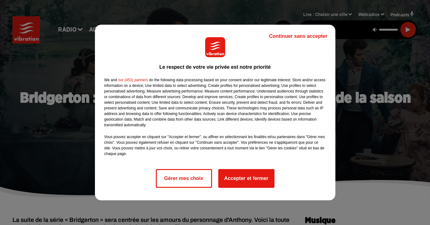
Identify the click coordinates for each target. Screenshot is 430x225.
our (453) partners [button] (133, 80)
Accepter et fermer (246, 178)
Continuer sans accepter (298, 36)
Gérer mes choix (183, 178)
